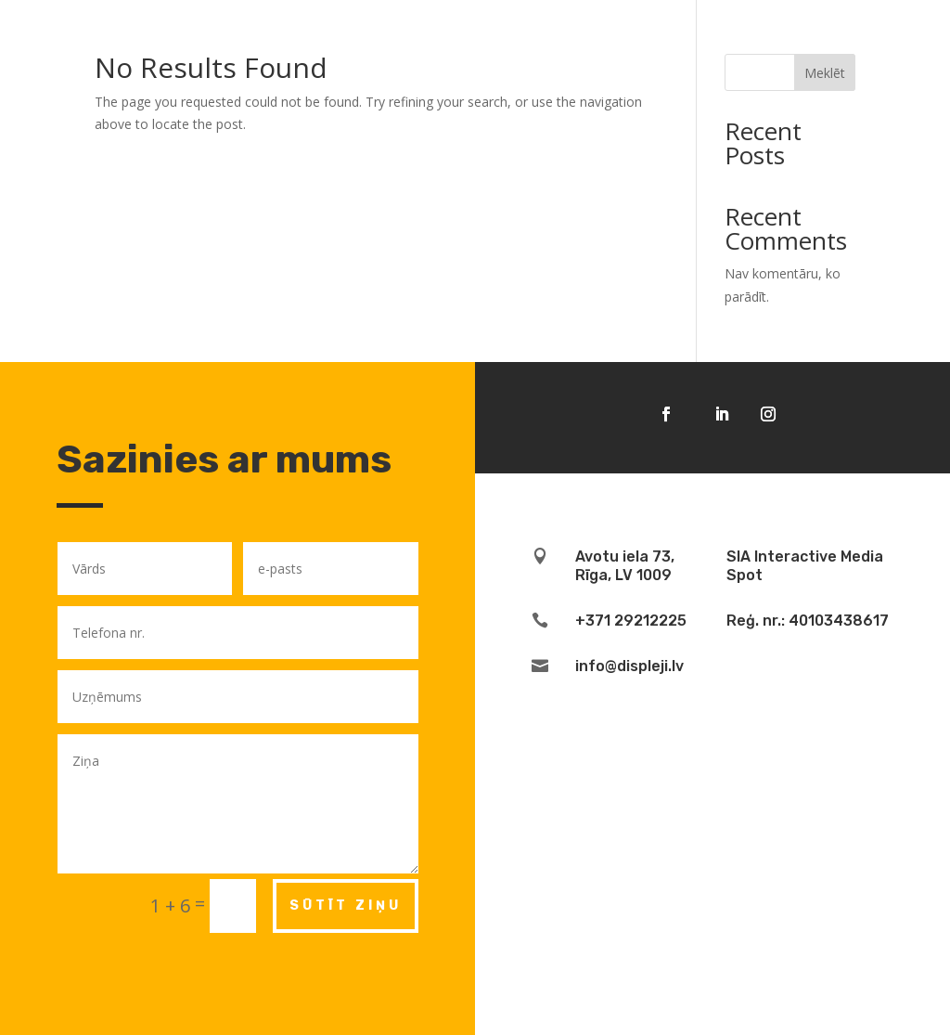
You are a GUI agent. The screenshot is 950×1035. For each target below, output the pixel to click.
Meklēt (824, 73)
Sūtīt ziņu (345, 905)
